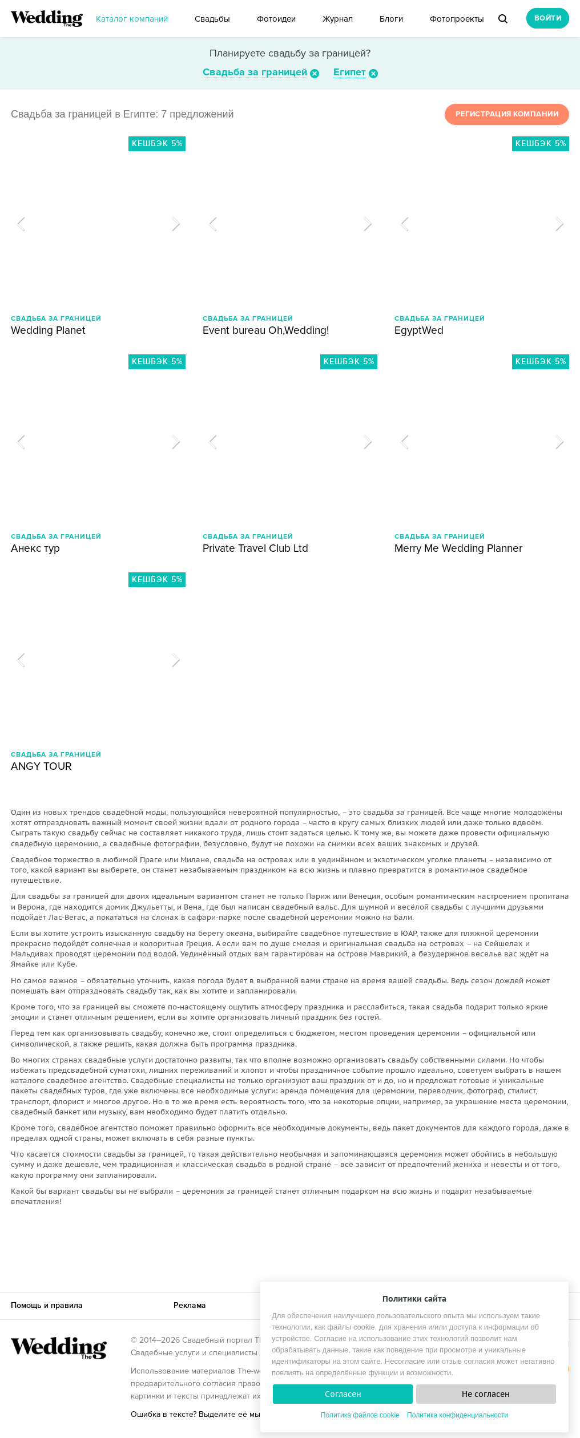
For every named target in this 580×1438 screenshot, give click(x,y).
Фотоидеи (276, 19)
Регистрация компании (507, 114)
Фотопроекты (457, 19)
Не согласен (486, 1394)
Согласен (343, 1394)
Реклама (190, 1305)
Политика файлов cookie (360, 1415)
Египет (349, 72)
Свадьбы (212, 19)
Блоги (391, 19)
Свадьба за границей (255, 72)
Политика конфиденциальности (457, 1415)
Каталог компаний (132, 19)
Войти (548, 18)
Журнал (338, 19)
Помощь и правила (47, 1305)
